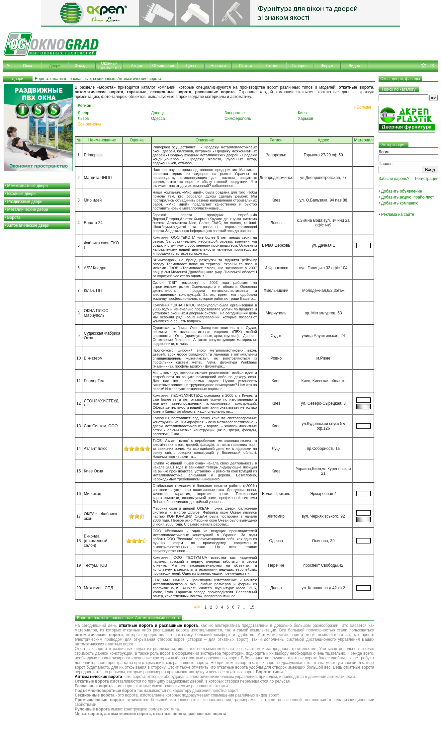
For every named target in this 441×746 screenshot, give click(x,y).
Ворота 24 (93, 222)
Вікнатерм (93, 358)
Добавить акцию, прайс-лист (407, 197)
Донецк (157, 113)
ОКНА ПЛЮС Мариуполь (96, 313)
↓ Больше (362, 107)
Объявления (163, 65)
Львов (83, 118)
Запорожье (234, 113)
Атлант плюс (95, 448)
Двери (54, 65)
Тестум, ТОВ (95, 565)
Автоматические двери (28, 225)
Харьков (305, 118)
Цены (191, 65)
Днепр (83, 113)
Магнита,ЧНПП (98, 177)
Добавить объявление (401, 191)
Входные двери (21, 193)
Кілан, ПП (93, 290)
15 (252, 607)
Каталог (272, 65)
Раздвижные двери (25, 201)
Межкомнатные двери (27, 185)
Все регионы (89, 124)
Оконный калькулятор (109, 65)
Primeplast (93, 155)
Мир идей (93, 200)
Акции (136, 65)
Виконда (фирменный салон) (95, 541)
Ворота (14, 217)
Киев (302, 113)
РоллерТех (94, 380)
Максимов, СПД (98, 588)
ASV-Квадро (95, 268)
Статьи (245, 65)
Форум (327, 65)
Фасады (82, 65)
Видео (354, 65)
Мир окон (92, 493)
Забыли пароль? (394, 178)
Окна (27, 65)
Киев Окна (93, 471)
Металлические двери (27, 209)
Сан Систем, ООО (101, 426)
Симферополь (237, 118)
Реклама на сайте (397, 214)
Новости (218, 65)
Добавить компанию (399, 203)
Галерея (300, 65)
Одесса (158, 118)
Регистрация (426, 178)
